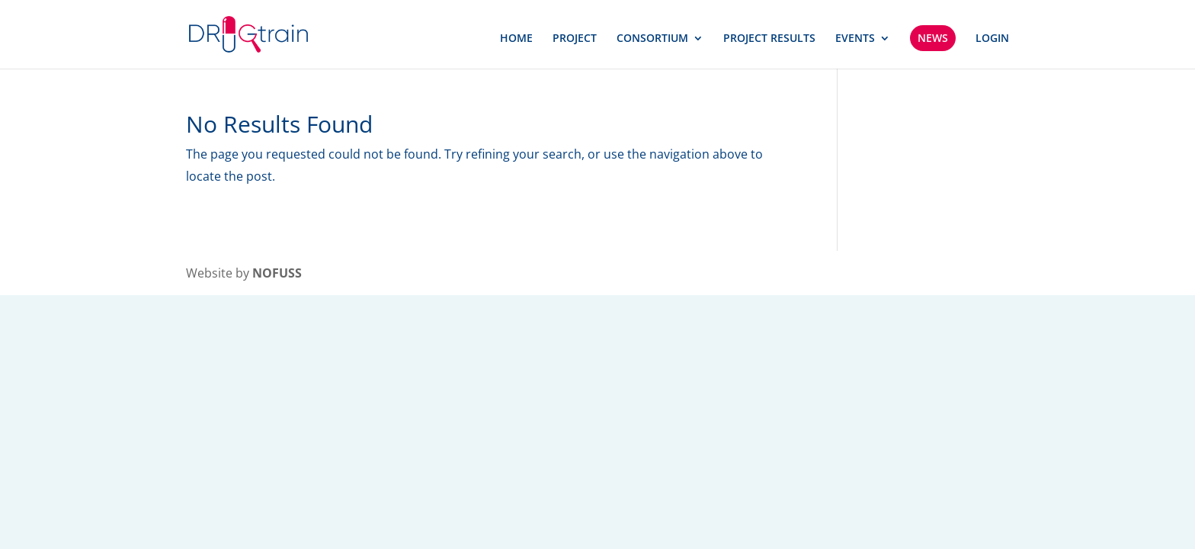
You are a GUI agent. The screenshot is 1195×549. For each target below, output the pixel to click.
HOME (516, 39)
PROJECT (575, 39)
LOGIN (992, 39)
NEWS (933, 37)
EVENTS (855, 39)
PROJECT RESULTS (769, 39)
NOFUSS (277, 273)
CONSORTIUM (652, 39)
